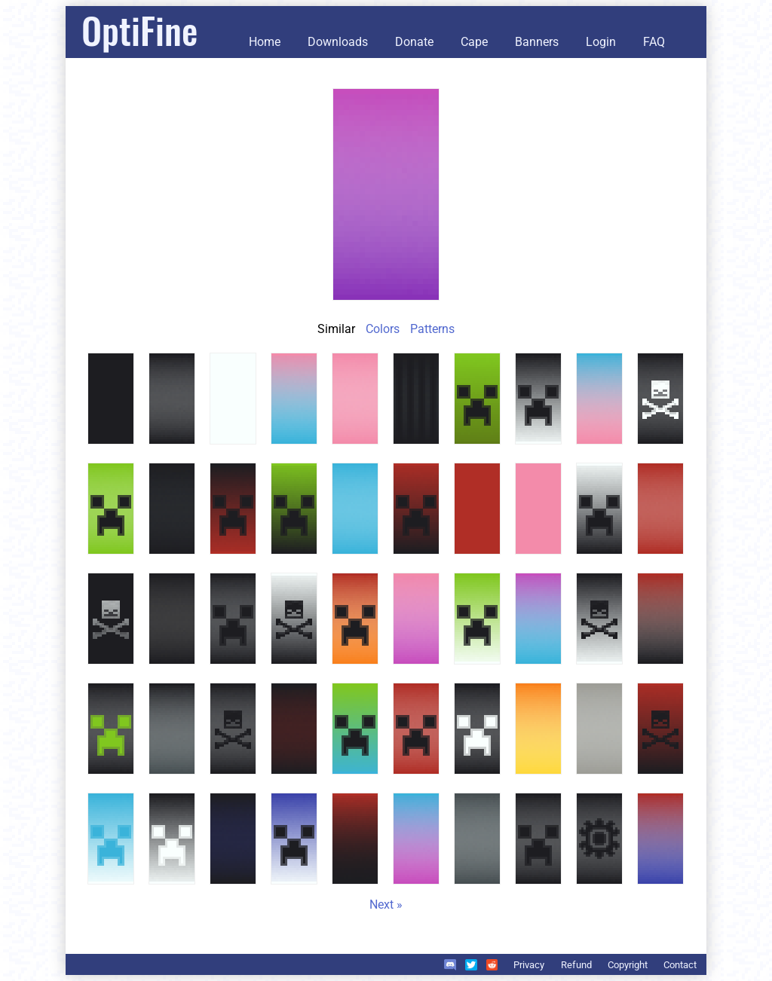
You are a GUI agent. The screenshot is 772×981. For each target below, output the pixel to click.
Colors (383, 329)
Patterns (432, 329)
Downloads (338, 42)
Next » (386, 904)
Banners (537, 42)
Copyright (628, 964)
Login (601, 42)
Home (264, 42)
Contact (680, 964)
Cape (474, 42)
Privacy (528, 964)
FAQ (654, 42)
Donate (414, 42)
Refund (576, 964)
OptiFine (139, 30)
